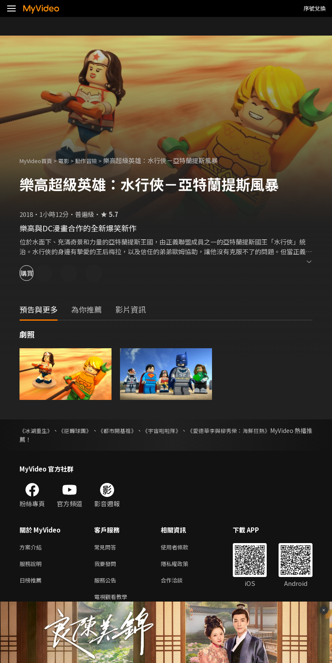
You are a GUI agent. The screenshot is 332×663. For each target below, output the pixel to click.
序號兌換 (315, 8)
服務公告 (107, 583)
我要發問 (107, 565)
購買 (36, 273)
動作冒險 (95, 160)
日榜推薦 (32, 583)
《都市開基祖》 (124, 430)
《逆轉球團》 (80, 430)
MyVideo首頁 (39, 160)
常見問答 (107, 547)
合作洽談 (178, 583)
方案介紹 (32, 547)
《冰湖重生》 (37, 430)
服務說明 (32, 565)
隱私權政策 (182, 565)
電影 (70, 160)
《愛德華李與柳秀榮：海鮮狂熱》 (244, 430)
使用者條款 (182, 547)
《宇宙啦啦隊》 (173, 430)
